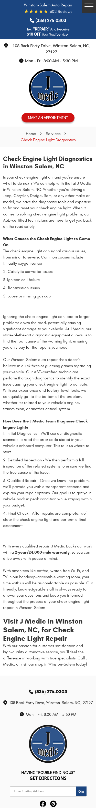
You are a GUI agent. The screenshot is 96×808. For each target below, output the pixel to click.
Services (53, 133)
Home (31, 133)
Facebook (43, 804)
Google (53, 804)
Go (81, 791)
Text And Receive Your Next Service (48, 32)
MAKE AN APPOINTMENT (48, 117)
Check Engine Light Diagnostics (48, 140)
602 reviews (61, 11)
